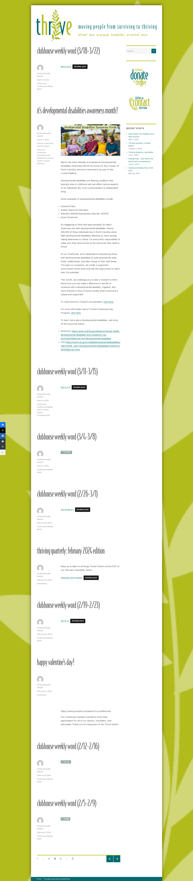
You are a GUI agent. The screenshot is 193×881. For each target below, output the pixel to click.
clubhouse (41, 152)
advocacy (41, 150)
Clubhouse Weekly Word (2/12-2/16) (68, 746)
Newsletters (42, 583)
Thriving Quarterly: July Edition (140, 152)
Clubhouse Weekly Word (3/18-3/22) (68, 50)
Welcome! (82, 35)
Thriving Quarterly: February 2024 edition (71, 550)
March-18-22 (66, 67)
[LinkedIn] (3, 436)
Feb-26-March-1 (67, 510)
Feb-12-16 (66, 761)
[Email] (3, 441)
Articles (40, 143)
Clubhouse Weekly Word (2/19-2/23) (68, 605)
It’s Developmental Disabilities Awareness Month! (77, 110)
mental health (43, 146)
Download (80, 67)
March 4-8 (66, 452)
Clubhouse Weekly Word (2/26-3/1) (67, 493)
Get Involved (133, 35)
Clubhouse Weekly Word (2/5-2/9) (66, 803)
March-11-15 (65, 387)
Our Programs (102, 35)
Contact (144, 35)
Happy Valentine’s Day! (55, 662)
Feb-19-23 (65, 621)
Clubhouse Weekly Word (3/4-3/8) (66, 436)
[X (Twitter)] (3, 430)
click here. (109, 301)
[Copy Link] (3, 447)
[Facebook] (3, 425)
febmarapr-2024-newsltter (71, 578)
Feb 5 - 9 (65, 818)
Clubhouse (41, 83)
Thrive (39, 879)
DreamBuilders (118, 35)
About (92, 35)
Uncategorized (43, 415)
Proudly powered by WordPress (57, 879)
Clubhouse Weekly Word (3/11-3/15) (67, 371)
